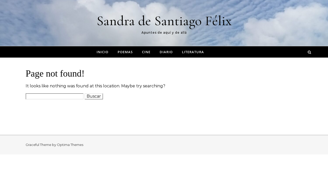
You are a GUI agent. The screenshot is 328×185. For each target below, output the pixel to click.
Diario (166, 52)
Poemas (125, 52)
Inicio (102, 52)
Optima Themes (70, 145)
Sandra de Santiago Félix (164, 20)
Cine (146, 52)
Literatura (193, 52)
